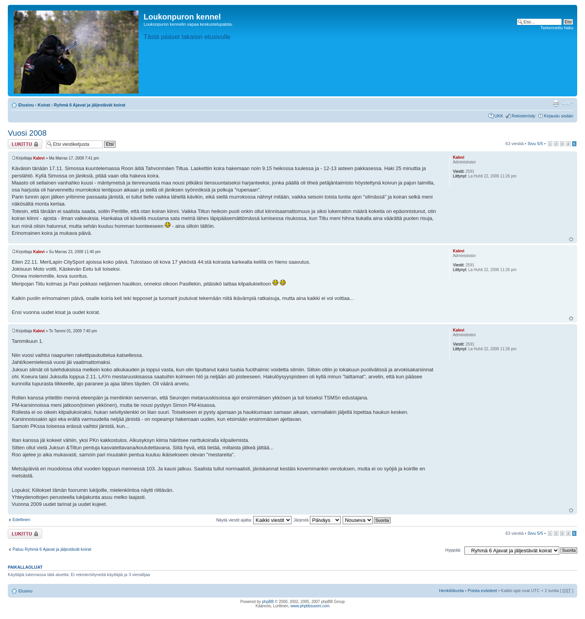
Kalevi (38, 158)
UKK (498, 116)
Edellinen (21, 519)
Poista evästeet (482, 590)
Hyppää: (453, 550)
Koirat (44, 105)
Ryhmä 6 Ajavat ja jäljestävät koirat (89, 105)
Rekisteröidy (523, 116)
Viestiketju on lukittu (25, 144)
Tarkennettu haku (557, 27)
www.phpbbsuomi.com (309, 606)
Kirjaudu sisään (558, 116)
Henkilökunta (451, 590)
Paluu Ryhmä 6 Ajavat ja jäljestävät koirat (51, 549)
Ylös (571, 239)
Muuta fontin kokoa (567, 103)
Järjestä (317, 520)
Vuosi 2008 (27, 133)
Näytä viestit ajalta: (254, 520)
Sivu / (535, 143)
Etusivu (26, 105)
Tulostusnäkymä (555, 103)
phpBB (268, 601)
